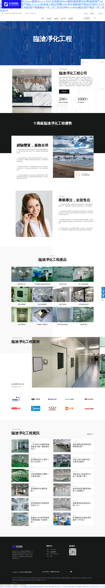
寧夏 (32, 576)
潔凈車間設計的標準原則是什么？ (40, 503)
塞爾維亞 (54, 576)
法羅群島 (29, 578)
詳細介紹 (64, 91)
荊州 (42, 576)
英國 (26, 578)
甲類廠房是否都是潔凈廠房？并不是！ (82, 518)
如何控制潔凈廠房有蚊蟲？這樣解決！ (82, 489)
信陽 (37, 576)
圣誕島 (13, 578)
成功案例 (48, 18)
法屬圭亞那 (22, 578)
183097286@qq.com (31, 13)
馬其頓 (43, 578)
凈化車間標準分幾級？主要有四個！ (40, 474)
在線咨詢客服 (89, 570)
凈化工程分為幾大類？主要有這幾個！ (82, 460)
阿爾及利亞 (68, 576)
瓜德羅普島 (73, 576)
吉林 (27, 576)
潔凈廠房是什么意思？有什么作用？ (40, 460)
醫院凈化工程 (21, 283)
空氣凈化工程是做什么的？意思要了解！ (82, 474)
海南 (21, 576)
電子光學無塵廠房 (83, 283)
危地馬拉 (49, 576)
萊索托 (90, 576)
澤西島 (45, 576)
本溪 (40, 576)
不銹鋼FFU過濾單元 (42, 324)
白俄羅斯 (63, 576)
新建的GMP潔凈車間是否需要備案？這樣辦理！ (40, 519)
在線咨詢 (92, 13)
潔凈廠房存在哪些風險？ (39, 489)
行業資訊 (56, 18)
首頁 (42, 18)
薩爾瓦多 (40, 578)
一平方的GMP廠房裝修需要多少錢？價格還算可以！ (40, 446)
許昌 (19, 576)
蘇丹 (78, 576)
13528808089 (86, 18)
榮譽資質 (86, 13)
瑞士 (87, 576)
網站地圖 (100, 13)
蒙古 (80, 576)
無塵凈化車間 (63, 283)
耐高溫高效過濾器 (63, 324)
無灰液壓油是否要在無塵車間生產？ (82, 445)
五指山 (24, 576)
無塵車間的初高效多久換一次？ (82, 503)
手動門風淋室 (21, 324)
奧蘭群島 (58, 576)
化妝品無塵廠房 (42, 304)
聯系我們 (70, 18)
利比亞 (17, 578)
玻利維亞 (83, 576)
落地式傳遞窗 (21, 304)
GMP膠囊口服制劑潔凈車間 (42, 283)
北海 (30, 576)
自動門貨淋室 (63, 304)
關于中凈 (63, 18)
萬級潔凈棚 (83, 324)
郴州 (35, 576)
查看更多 (90, 433)
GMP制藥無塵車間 (83, 304)
